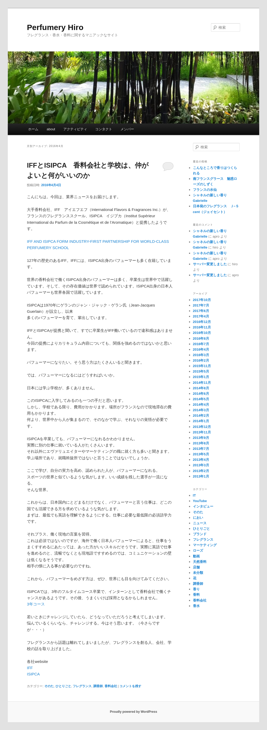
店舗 (196, 567)
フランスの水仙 (205, 190)
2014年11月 (202, 383)
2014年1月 (201, 421)
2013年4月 (201, 460)
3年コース (36, 604)
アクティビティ (75, 129)
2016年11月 (202, 327)
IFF (30, 668)
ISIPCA (33, 674)
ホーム (33, 129)
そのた (49, 686)
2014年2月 (201, 415)
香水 (196, 606)
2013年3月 (201, 465)
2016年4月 (201, 349)
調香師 (98, 686)
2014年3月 (201, 410)
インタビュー (203, 506)
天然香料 (200, 562)
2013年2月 (201, 471)
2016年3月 (201, 355)
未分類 (198, 573)
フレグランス (82, 686)
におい (198, 518)
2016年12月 (202, 322)
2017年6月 (201, 311)
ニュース (200, 523)
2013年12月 (202, 427)
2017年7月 (201, 305)
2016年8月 (201, 338)
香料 (196, 595)
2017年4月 (201, 316)
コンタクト (103, 129)
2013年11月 (202, 432)
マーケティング (205, 545)
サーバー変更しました (210, 264)
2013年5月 (201, 454)
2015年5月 (201, 371)
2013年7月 (201, 449)
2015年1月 (201, 377)
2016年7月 (201, 344)
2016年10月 (202, 333)
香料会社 (111, 686)
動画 (196, 556)
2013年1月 (201, 476)
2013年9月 (201, 438)
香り (196, 589)
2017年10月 (202, 300)
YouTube (200, 501)
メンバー (127, 129)
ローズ (198, 550)
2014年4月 (201, 405)
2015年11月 (202, 366)
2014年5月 (201, 399)
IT (194, 495)
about (51, 129)
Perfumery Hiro (55, 27)
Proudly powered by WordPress (133, 712)
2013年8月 (201, 443)
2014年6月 (201, 394)
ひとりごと (63, 686)
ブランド (200, 534)
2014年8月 (201, 388)
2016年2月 (201, 360)
